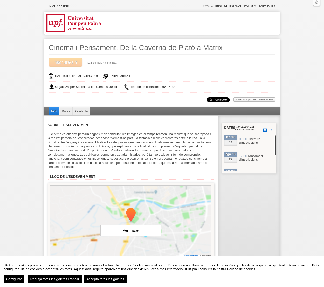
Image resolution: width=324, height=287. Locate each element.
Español (235, 6)
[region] (162, 271)
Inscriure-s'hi (65, 62)
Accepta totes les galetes (105, 279)
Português (267, 6)
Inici (52, 6)
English (221, 6)
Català (208, 6)
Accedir (63, 6)
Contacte (81, 111)
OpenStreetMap (190, 256)
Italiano (250, 6)
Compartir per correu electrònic (254, 99)
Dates (66, 111)
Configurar (14, 279)
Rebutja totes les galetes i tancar (54, 279)
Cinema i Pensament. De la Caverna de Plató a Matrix (136, 47)
